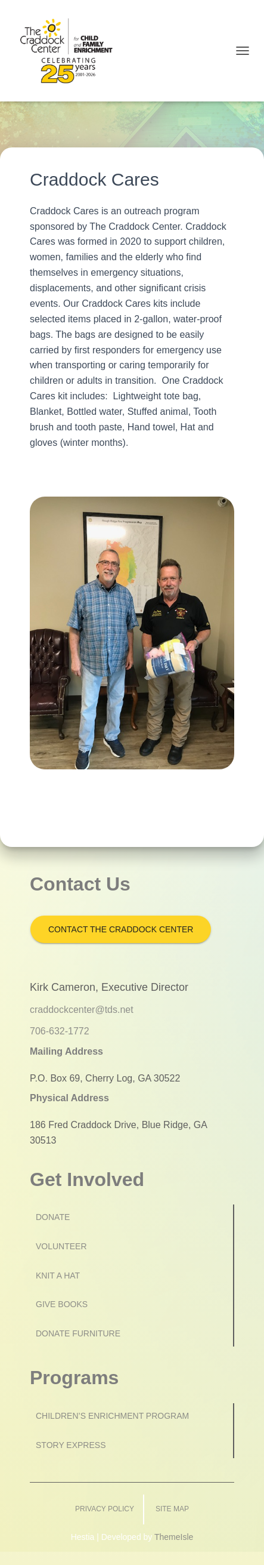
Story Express (71, 1445)
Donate (53, 1217)
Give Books (62, 1304)
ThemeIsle (173, 1537)
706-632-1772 (59, 1031)
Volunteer (61, 1246)
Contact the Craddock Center (120, 929)
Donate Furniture (78, 1333)
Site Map (172, 1509)
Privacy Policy (104, 1509)
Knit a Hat (58, 1275)
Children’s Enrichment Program (112, 1416)
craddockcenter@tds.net (81, 1010)
